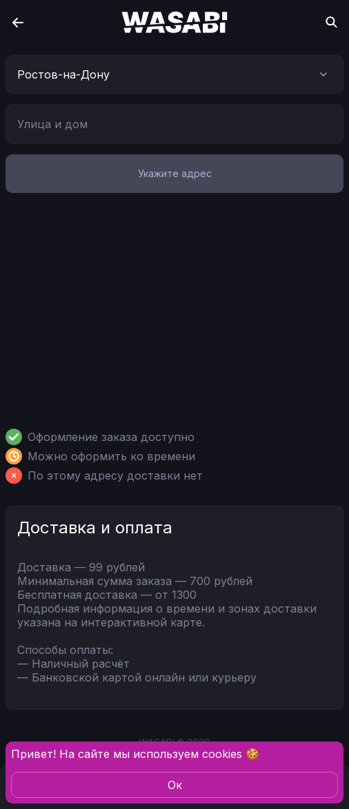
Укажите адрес (175, 173)
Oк (175, 785)
